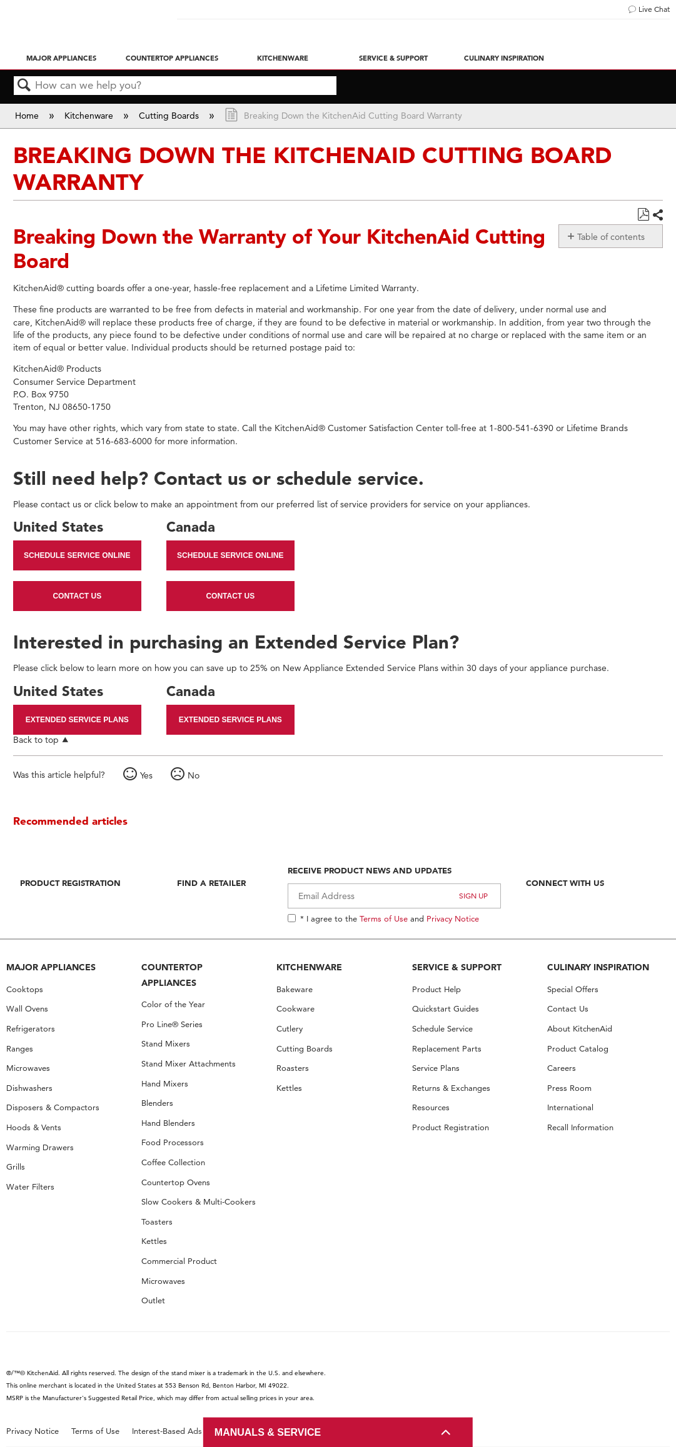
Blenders (157, 1103)
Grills (15, 1166)
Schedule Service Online (77, 555)
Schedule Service (442, 1028)
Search (24, 86)
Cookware (295, 1008)
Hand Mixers (164, 1083)
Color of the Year (173, 1004)
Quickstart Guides (445, 1008)
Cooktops (24, 989)
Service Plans (436, 1068)
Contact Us (77, 596)
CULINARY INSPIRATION (598, 967)
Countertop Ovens (175, 1182)
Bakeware (294, 989)
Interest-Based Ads (167, 1431)
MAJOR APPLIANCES (51, 967)
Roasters (292, 1068)
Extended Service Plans (77, 719)
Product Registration (70, 883)
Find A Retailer (211, 883)
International (570, 1107)
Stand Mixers (165, 1043)
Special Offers (572, 989)
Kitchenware (282, 58)
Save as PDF (643, 214)
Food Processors (172, 1142)
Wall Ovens (27, 1008)
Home (28, 115)
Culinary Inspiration (504, 58)
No (193, 775)
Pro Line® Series (172, 1024)
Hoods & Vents (33, 1127)
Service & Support (393, 58)
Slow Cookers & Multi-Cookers (198, 1201)
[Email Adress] (394, 895)
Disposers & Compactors (52, 1107)
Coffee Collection (173, 1162)
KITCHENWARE (309, 967)
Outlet (153, 1300)
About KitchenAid (579, 1028)
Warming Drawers (40, 1147)
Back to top (36, 739)
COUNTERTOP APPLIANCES (172, 975)
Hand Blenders (168, 1123)
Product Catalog (577, 1048)
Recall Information (580, 1127)
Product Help (436, 989)
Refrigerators (30, 1028)
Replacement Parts (447, 1048)
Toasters (157, 1221)
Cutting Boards (170, 115)
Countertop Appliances (172, 58)
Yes (146, 775)
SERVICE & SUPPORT (457, 967)
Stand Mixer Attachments (188, 1063)
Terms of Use (384, 918)
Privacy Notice (452, 918)
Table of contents (611, 236)
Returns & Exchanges (451, 1088)
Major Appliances (61, 58)
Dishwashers (29, 1088)
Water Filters (30, 1186)
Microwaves (28, 1068)
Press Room (569, 1088)
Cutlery (289, 1028)
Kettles (154, 1241)
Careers (561, 1068)
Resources (431, 1107)
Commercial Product (179, 1261)
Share (657, 215)
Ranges (19, 1048)
